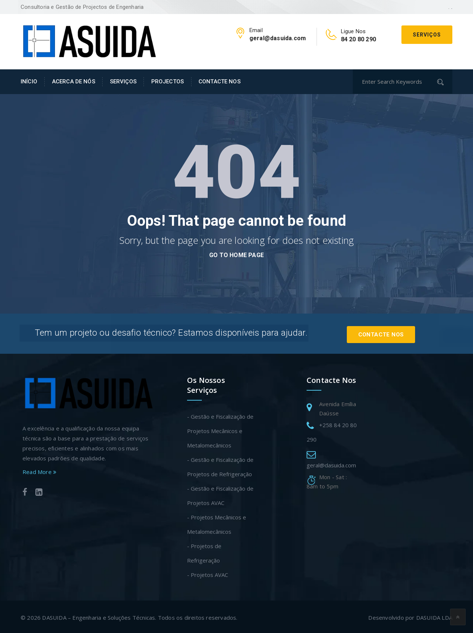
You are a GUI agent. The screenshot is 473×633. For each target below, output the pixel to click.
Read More (39, 470)
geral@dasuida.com (331, 463)
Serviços (427, 35)
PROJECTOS (167, 81)
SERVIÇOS (123, 81)
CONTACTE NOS (219, 81)
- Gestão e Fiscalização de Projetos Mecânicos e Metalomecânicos (220, 429)
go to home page (236, 255)
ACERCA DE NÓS (73, 81)
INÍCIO (29, 81)
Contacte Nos (388, 332)
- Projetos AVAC (207, 573)
